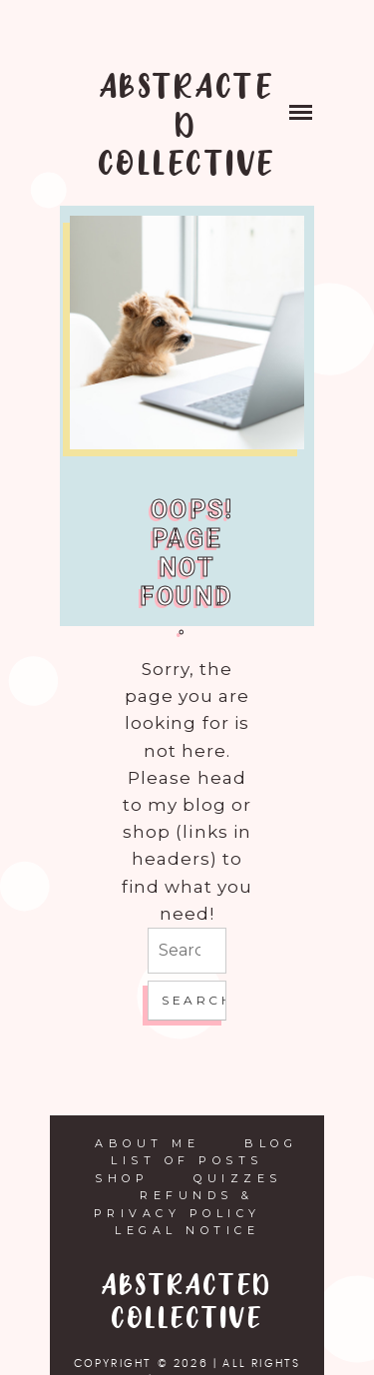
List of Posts (187, 1160)
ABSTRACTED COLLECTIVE (187, 127)
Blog (270, 1143)
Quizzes (237, 1178)
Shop (122, 1178)
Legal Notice (187, 1230)
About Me (147, 1143)
